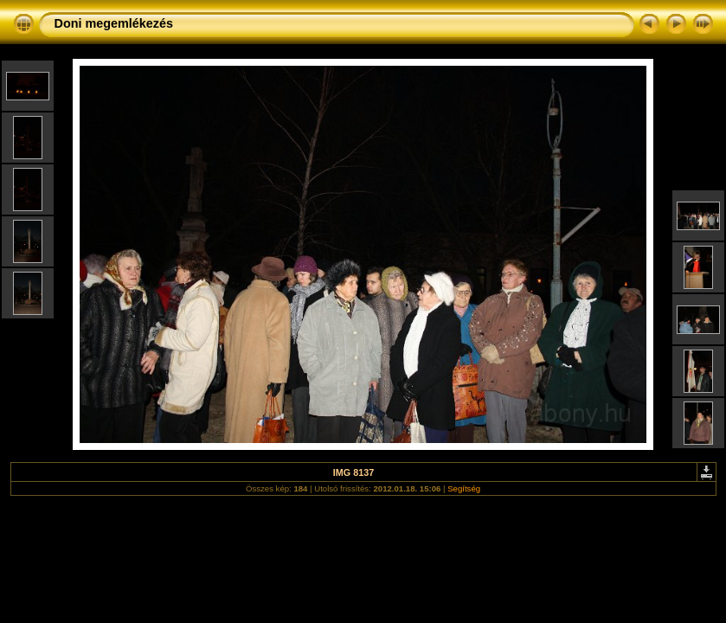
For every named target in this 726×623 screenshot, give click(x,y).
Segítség (463, 488)
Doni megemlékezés (114, 23)
